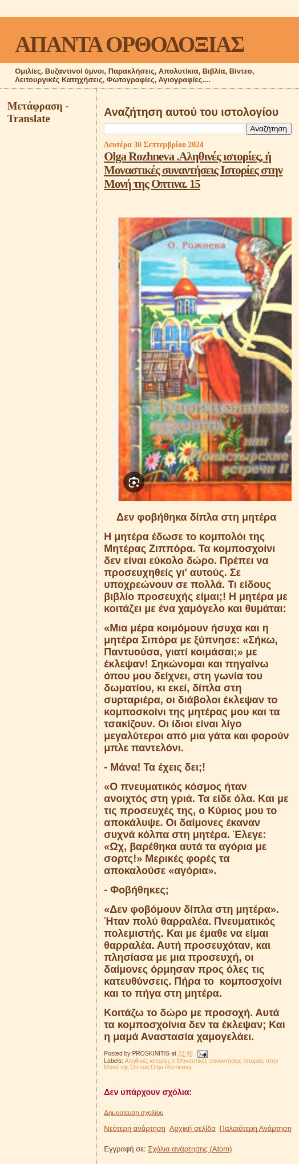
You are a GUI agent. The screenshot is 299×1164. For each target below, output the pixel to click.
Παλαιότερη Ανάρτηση (256, 1128)
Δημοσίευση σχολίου (133, 1112)
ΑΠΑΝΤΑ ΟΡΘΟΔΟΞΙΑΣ (129, 44)
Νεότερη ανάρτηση (134, 1128)
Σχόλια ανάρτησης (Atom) (190, 1149)
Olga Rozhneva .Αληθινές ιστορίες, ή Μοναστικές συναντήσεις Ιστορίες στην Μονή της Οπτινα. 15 (193, 170)
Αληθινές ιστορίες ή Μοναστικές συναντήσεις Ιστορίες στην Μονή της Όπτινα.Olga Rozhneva (191, 1064)
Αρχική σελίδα (192, 1128)
